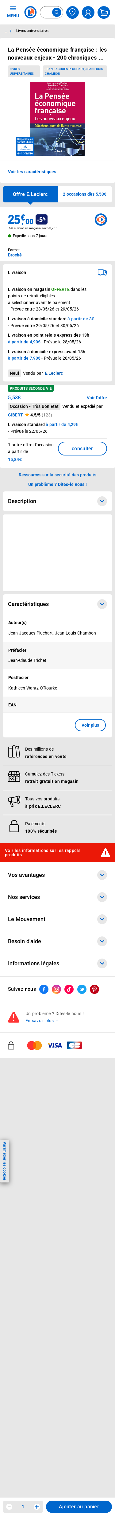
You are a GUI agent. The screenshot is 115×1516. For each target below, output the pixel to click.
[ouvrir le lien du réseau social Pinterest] (94, 989)
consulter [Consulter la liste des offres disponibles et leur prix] (82, 448)
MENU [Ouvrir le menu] (13, 11)
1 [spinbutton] (23, 1506)
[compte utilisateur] (88, 12)
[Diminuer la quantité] (9, 1507)
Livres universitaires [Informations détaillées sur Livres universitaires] (32, 31)
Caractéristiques (57, 604)
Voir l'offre (97, 398)
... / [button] (8, 30)
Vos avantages (57, 875)
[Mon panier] (104, 12)
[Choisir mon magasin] (72, 12)
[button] (85, 194)
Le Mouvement (57, 919)
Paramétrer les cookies (4, 1161)
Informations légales (57, 963)
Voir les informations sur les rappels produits (42, 852)
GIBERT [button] (15, 414)
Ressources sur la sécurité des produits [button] (58, 475)
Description (57, 501)
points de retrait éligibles (31, 295)
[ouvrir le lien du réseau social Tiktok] (69, 989)
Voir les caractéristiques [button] (32, 171)
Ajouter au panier (79, 1506)
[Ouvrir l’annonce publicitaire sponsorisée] (57, 552)
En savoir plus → (42, 1020)
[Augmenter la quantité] (37, 1507)
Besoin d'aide (57, 941)
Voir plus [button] (90, 725)
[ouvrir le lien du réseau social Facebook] (43, 989)
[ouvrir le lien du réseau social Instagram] (56, 989)
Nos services (57, 897)
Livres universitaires (22, 71)
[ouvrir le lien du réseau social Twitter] (81, 989)
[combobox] (51, 12)
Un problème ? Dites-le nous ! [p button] (57, 484)
